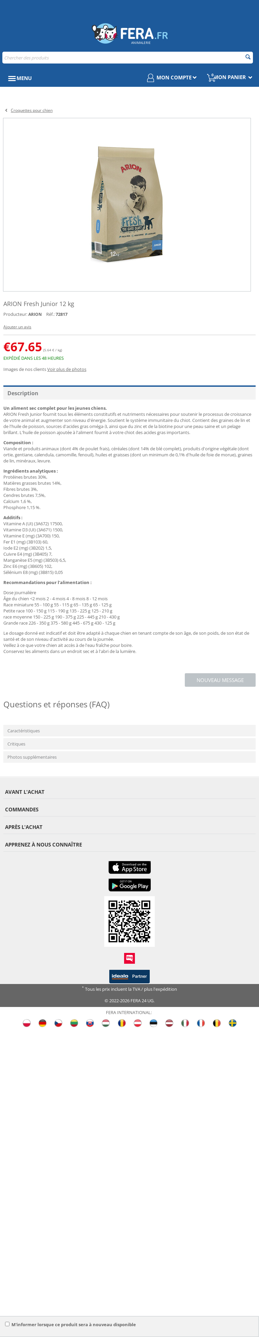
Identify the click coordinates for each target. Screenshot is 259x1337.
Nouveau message (220, 680)
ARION (35, 314)
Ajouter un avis (17, 327)
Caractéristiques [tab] (23, 731)
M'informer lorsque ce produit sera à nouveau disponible (70, 1324)
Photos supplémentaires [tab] (32, 757)
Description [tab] (22, 393)
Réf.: (50, 314)
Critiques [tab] (16, 744)
